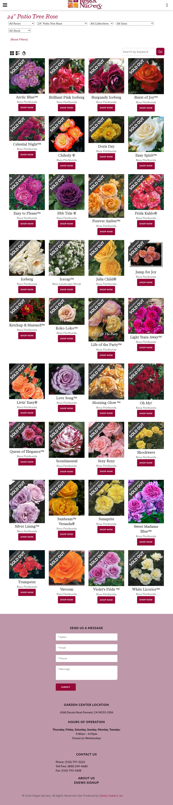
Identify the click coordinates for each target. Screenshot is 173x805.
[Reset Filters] (19, 39)
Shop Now (27, 107)
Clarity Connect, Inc (111, 795)
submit (65, 687)
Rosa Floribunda (67, 523)
